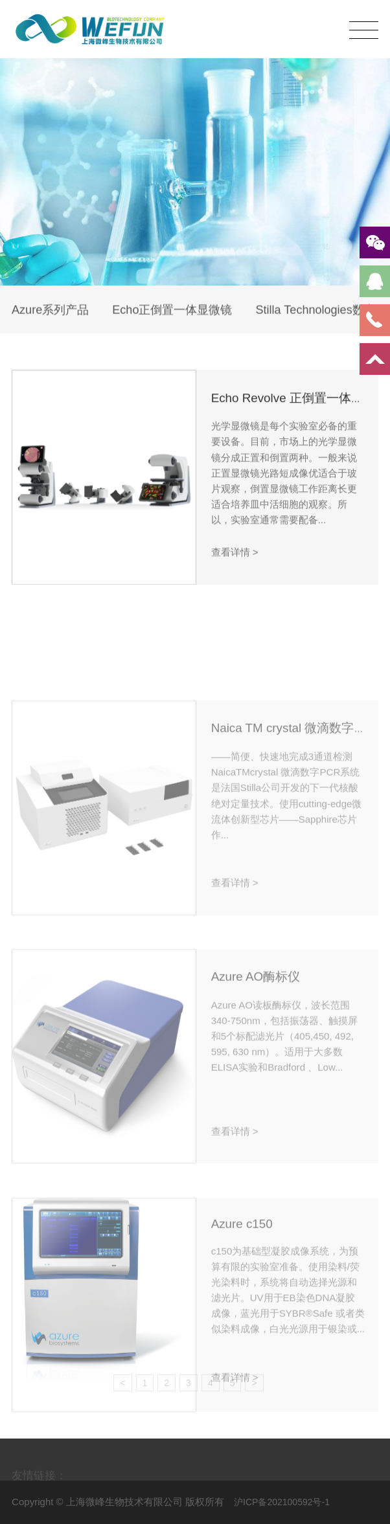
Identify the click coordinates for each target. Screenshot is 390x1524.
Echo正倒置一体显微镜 (172, 311)
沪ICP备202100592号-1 (282, 1502)
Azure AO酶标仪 (255, 1027)
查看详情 (234, 559)
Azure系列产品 (50, 311)
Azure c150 (242, 1274)
